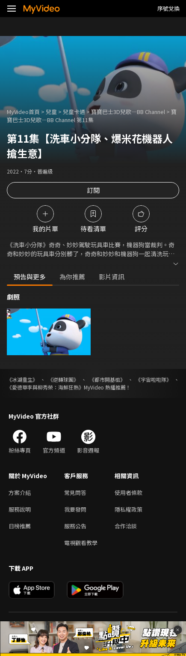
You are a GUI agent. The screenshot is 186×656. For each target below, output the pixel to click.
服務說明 (20, 509)
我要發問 (75, 509)
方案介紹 (20, 492)
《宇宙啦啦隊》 (153, 379)
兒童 (51, 112)
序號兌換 (168, 8)
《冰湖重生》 (22, 379)
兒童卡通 (74, 112)
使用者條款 (128, 492)
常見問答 (75, 492)
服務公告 (75, 526)
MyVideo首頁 (23, 112)
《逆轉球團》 (63, 379)
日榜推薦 (20, 526)
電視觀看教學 (80, 543)
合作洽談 (126, 526)
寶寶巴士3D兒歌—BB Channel (128, 112)
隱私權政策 (128, 509)
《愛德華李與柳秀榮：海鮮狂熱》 (45, 387)
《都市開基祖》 (107, 379)
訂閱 (93, 190)
